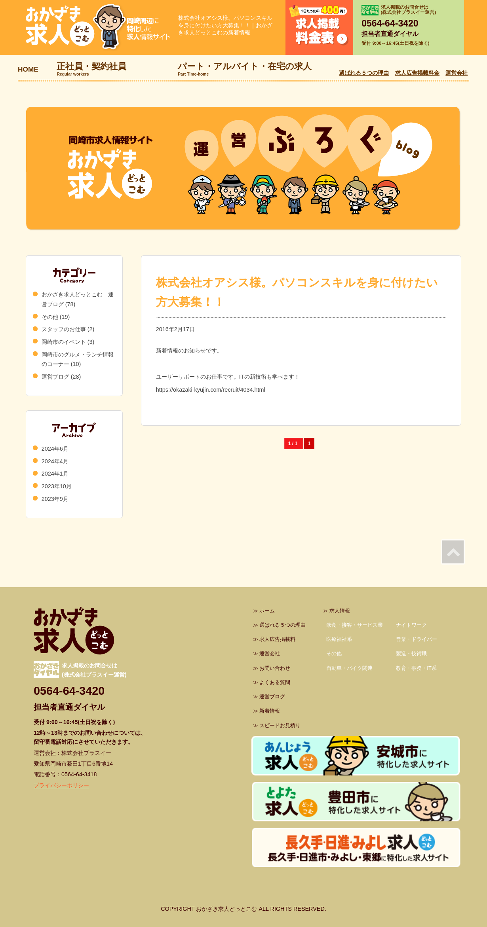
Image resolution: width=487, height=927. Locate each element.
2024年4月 (55, 461)
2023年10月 (57, 486)
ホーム (267, 611)
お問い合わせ (274, 668)
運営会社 (456, 73)
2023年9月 (55, 499)
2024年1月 (55, 473)
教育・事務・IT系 (416, 668)
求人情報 (339, 611)
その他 (50, 317)
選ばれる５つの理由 (364, 73)
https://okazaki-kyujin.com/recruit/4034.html (210, 390)
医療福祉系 (339, 639)
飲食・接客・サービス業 (354, 625)
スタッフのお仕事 (64, 329)
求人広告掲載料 (277, 639)
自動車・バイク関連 (349, 668)
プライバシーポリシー (61, 785)
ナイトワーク (411, 625)
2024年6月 (55, 448)
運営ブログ (55, 376)
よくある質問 (274, 682)
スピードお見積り (280, 725)
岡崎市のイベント (64, 342)
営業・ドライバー (416, 639)
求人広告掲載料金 (417, 73)
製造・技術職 (411, 653)
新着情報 (269, 711)
